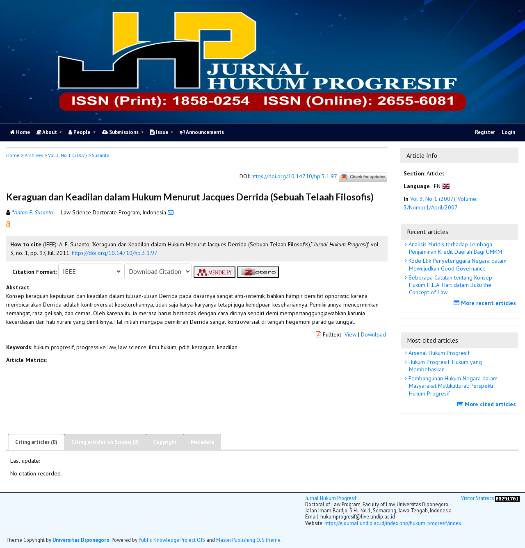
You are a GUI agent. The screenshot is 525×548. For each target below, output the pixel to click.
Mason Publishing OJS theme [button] (248, 540)
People (79, 132)
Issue (159, 132)
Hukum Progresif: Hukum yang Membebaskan (444, 365)
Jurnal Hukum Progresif (330, 498)
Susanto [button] (101, 155)
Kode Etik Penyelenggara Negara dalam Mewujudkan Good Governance (457, 264)
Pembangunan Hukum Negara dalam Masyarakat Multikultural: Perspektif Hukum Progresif (452, 386)
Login (508, 132)
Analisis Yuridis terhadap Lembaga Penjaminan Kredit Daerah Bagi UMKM (454, 248)
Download (373, 334)
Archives (34, 155)
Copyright (165, 442)
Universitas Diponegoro (81, 540)
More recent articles (486, 303)
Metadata (202, 442)
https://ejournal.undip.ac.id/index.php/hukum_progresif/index (392, 523)
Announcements (202, 132)
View (350, 334)
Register (485, 132)
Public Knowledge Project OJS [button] (172, 540)
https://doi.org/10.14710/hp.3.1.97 (294, 176)
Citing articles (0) (36, 442)
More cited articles (487, 404)
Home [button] (13, 155)
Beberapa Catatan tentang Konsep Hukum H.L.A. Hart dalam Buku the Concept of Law (449, 285)
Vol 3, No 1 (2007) (67, 155)
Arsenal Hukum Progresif (438, 353)
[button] (8, 223)
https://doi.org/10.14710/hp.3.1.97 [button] (115, 253)
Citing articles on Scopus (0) (105, 442)
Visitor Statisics (477, 498)
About (47, 132)
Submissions (121, 132)
